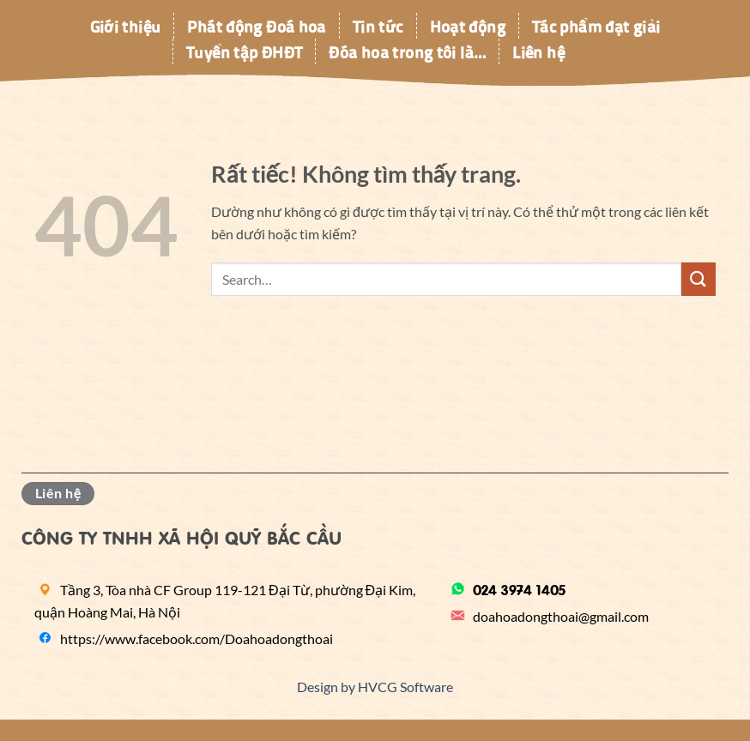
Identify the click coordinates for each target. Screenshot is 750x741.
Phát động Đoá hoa (256, 26)
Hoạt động (467, 26)
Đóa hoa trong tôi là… (407, 51)
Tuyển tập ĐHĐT (244, 51)
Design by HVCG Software (375, 686)
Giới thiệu (125, 26)
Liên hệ (538, 51)
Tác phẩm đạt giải (596, 26)
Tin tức (378, 26)
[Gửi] (698, 279)
